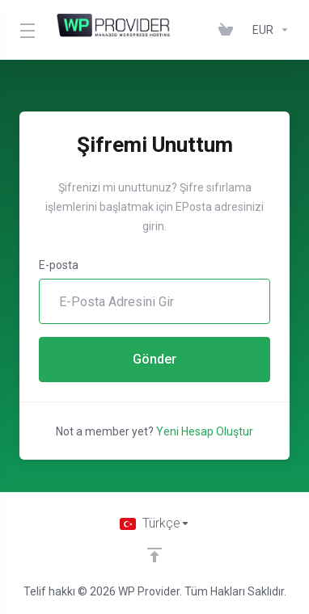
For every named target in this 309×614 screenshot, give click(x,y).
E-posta (58, 265)
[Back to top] (154, 555)
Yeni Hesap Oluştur (204, 431)
